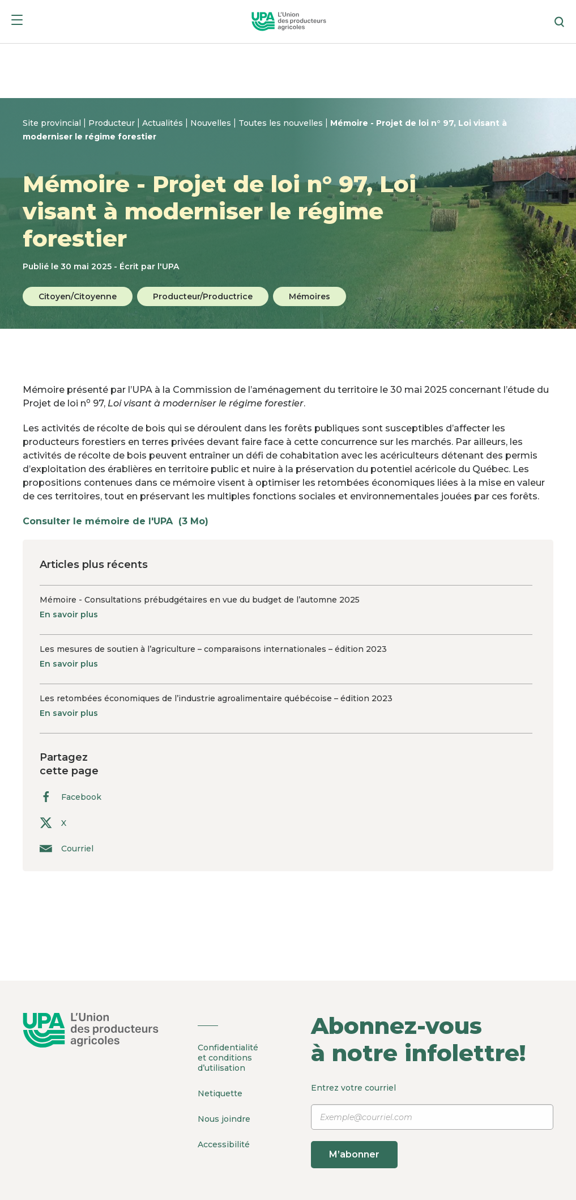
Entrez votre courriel (432, 1125)
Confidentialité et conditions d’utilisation (228, 1057)
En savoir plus (69, 614)
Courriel (66, 848)
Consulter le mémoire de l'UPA (121, 521)
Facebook (70, 796)
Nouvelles (211, 123)
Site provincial (53, 123)
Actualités (163, 123)
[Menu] (17, 22)
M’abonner (354, 1154)
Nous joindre (224, 1119)
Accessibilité (224, 1144)
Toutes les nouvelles (281, 123)
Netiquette (220, 1093)
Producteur (112, 123)
